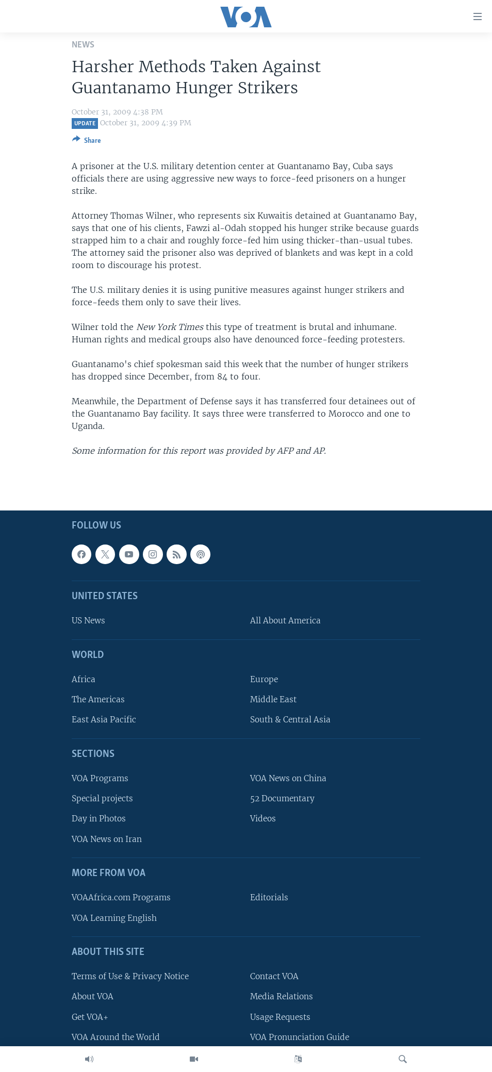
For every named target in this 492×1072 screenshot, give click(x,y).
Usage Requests (280, 1017)
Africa (83, 680)
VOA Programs (100, 779)
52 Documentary (282, 799)
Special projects (102, 799)
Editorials (269, 898)
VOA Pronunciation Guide (299, 1037)
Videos (263, 819)
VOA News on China (288, 779)
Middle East (273, 700)
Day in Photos (99, 819)
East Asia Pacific (104, 720)
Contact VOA (274, 977)
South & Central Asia (290, 720)
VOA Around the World (116, 1037)
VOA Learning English (114, 918)
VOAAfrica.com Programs (121, 898)
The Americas (98, 700)
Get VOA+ (90, 1017)
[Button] (86, 142)
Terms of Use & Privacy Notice (130, 977)
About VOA (92, 997)
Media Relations (281, 997)
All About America (285, 621)
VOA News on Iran (107, 839)
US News (88, 621)
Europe (264, 680)
